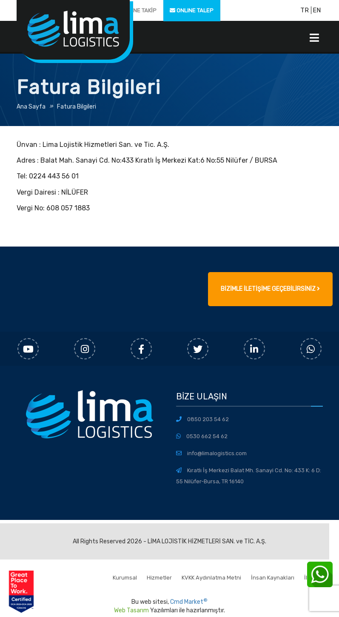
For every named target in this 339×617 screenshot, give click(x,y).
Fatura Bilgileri (76, 106)
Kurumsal (125, 577)
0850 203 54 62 (208, 419)
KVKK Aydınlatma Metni (211, 577)
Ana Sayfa (31, 106)
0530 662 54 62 (207, 436)
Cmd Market (189, 602)
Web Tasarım (131, 610)
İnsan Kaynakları (272, 577)
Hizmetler (159, 577)
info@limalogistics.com (217, 453)
